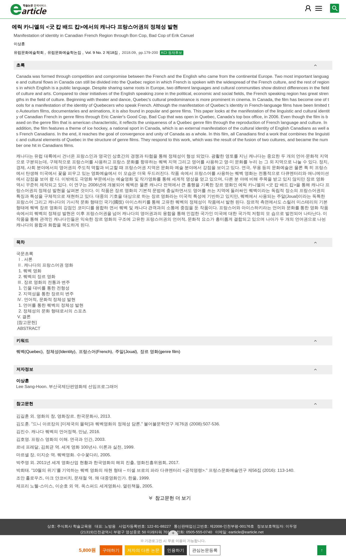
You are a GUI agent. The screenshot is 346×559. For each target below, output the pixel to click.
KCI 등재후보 (171, 53)
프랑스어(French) (95, 351)
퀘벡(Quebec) (29, 351)
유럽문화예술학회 (29, 52)
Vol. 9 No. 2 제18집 (102, 52)
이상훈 (19, 44)
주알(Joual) (126, 351)
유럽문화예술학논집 (64, 52)
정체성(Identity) (60, 351)
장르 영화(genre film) (160, 351)
